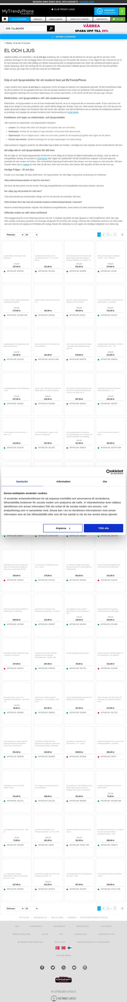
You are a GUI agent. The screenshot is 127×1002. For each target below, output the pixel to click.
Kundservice (36, 926)
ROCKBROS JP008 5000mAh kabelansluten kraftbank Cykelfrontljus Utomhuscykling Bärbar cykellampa (47, 743)
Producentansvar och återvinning (93, 942)
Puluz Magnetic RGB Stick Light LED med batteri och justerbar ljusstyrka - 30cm (110, 699)
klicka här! (87, 1)
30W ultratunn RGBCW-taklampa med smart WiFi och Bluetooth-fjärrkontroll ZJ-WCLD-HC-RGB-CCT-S (78, 390)
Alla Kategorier (19, 19)
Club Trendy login (64, 9)
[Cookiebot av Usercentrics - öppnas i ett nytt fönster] (108, 471)
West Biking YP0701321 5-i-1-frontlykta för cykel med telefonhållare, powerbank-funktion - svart (111, 832)
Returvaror (59, 926)
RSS (61, 934)
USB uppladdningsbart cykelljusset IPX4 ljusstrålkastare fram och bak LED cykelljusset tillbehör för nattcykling (79, 434)
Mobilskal (38, 19)
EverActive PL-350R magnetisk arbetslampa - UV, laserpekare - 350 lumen (47, 699)
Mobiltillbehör (55, 19)
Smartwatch (102, 19)
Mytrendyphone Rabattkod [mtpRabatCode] (30, 942)
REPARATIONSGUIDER (21, 934)
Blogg (45, 934)
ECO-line (119, 19)
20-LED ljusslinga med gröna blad (77, 653)
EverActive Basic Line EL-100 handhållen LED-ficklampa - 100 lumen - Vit (16, 699)
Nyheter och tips (106, 934)
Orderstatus (83, 926)
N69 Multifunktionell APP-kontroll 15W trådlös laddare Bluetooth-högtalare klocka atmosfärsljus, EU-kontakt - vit (78, 258)
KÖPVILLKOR (60, 942)
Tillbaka (9, 43)
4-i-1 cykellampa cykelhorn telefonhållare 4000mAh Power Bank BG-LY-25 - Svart (16, 876)
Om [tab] (105, 481)
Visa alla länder (63, 955)
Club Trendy (106, 926)
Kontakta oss (80, 934)
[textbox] (29, 28)
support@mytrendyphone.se (94, 918)
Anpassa (63, 528)
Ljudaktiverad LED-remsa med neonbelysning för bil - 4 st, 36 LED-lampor (47, 258)
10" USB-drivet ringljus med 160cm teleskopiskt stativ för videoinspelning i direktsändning (79, 567)
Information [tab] (63, 481)
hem (17, 926)
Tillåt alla (103, 528)
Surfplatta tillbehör (79, 19)
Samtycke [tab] (22, 481)
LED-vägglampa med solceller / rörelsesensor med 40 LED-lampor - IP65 (78, 611)
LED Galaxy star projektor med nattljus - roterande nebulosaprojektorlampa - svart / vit (79, 346)
